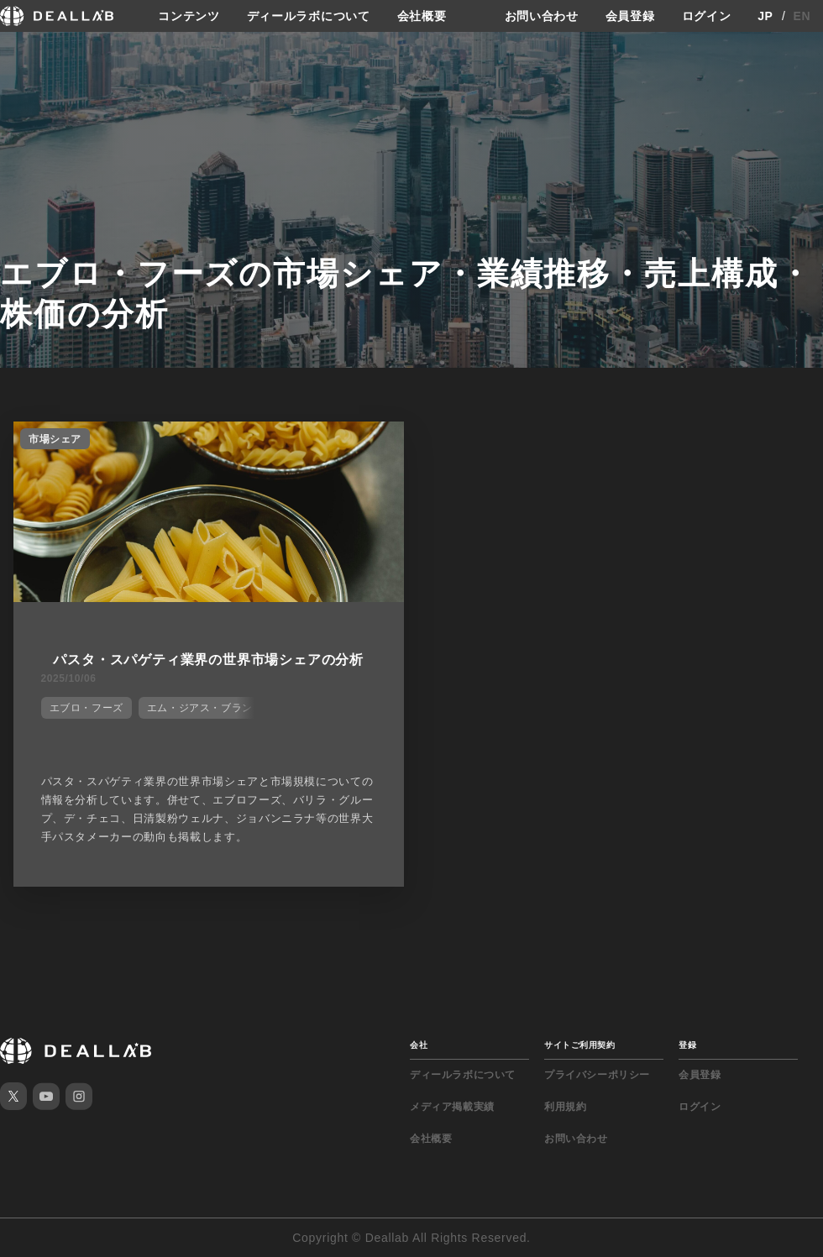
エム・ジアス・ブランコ (205, 708)
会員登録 (630, 16)
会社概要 (422, 16)
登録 (687, 1045)
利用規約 (565, 1107)
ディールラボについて (308, 16)
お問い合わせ (542, 16)
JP (765, 16)
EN (802, 16)
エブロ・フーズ (86, 708)
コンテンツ (189, 16)
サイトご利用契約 (579, 1045)
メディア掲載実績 (452, 1107)
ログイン (706, 16)
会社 (418, 1045)
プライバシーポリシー (597, 1075)
